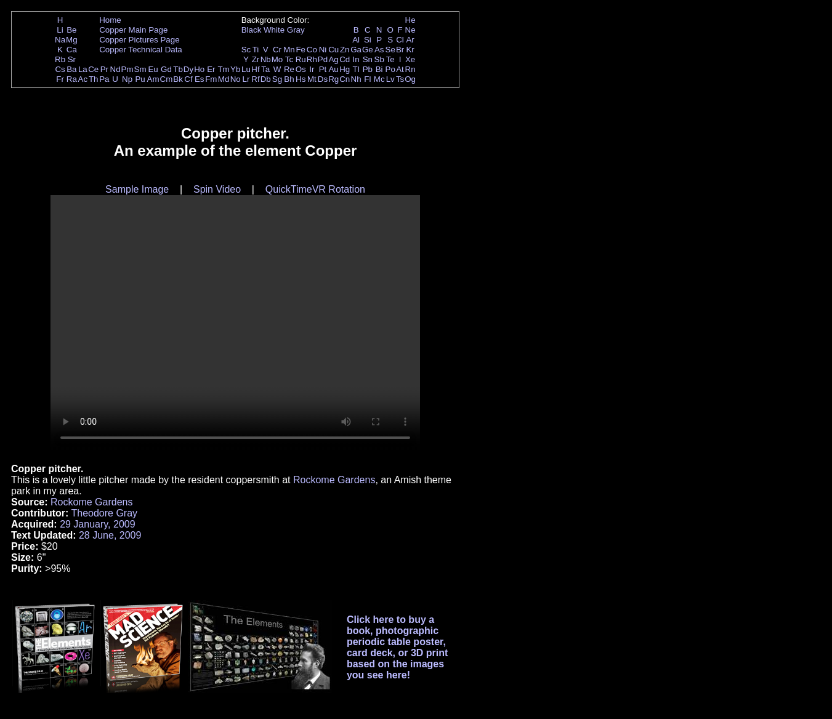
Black (251, 29)
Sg (277, 79)
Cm (166, 79)
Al (356, 39)
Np (127, 79)
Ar (410, 39)
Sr (72, 59)
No (235, 79)
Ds (323, 79)
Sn (368, 59)
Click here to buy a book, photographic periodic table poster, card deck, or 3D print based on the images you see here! (397, 647)
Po (390, 69)
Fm (211, 79)
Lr (246, 79)
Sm (140, 69)
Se (390, 49)
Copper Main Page (133, 29)
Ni (323, 49)
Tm (223, 69)
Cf (188, 79)
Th (94, 79)
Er (211, 69)
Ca (72, 49)
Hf (255, 69)
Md (224, 79)
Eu (153, 69)
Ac (83, 79)
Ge (367, 49)
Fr (60, 79)
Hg (344, 69)
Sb (379, 59)
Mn (289, 49)
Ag (333, 59)
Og (410, 79)
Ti (255, 49)
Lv (390, 79)
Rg (333, 79)
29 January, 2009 (97, 524)
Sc (246, 49)
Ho (199, 69)
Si (367, 39)
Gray (296, 29)
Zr (256, 59)
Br (400, 49)
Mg (72, 39)
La (82, 69)
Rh (312, 59)
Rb (60, 59)
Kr (410, 49)
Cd (344, 59)
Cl (400, 39)
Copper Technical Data (140, 49)
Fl (367, 79)
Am (153, 79)
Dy (188, 69)
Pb (368, 69)
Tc (289, 59)
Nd (115, 69)
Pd (323, 59)
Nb (266, 59)
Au (333, 69)
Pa (104, 79)
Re (289, 69)
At (400, 69)
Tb (178, 69)
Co (312, 49)
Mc (379, 79)
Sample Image (137, 189)
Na (60, 39)
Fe (300, 49)
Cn (344, 79)
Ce (93, 69)
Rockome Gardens (334, 480)
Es (199, 79)
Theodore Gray (104, 513)
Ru (301, 59)
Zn (345, 49)
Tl (356, 69)
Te (390, 59)
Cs (60, 69)
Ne (410, 29)
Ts (400, 79)
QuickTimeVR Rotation (315, 189)
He (410, 20)
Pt (323, 69)
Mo (277, 59)
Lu (246, 69)
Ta (265, 69)
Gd (166, 69)
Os (301, 69)
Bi (379, 69)
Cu (333, 49)
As (379, 49)
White (274, 29)
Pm (127, 69)
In (356, 59)
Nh (356, 79)
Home (110, 20)
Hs (300, 79)
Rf (255, 79)
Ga (355, 49)
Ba (71, 69)
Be (71, 29)
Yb (235, 69)
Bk (178, 79)
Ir (311, 69)
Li (60, 29)
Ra (72, 79)
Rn (410, 69)
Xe (410, 59)
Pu (140, 79)
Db (266, 79)
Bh (289, 79)
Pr (104, 69)
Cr (277, 49)
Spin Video (217, 189)
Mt (312, 79)
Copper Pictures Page (139, 39)
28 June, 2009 (110, 535)
